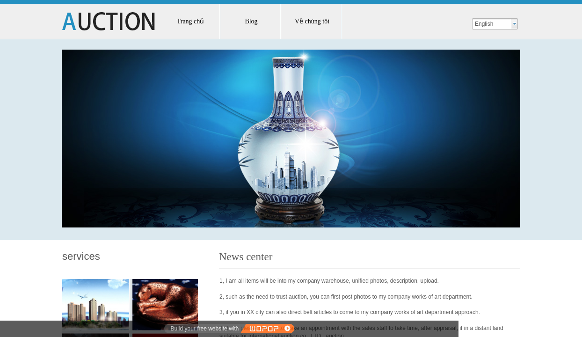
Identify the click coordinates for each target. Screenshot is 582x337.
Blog (251, 21)
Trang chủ (190, 21)
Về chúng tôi (312, 21)
